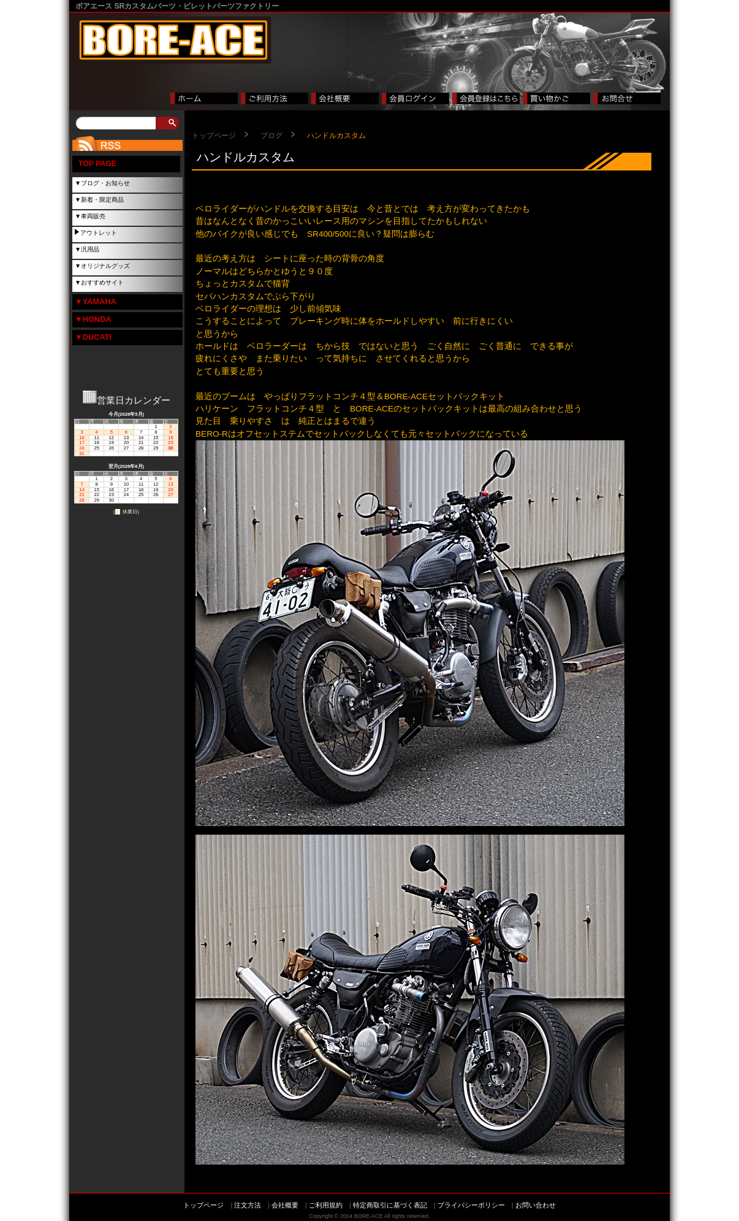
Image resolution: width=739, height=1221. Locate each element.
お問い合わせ (535, 1205)
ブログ (271, 135)
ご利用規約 (326, 1205)
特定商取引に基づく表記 (390, 1205)
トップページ (214, 135)
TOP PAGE (97, 163)
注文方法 (247, 1205)
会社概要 (284, 1205)
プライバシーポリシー (471, 1205)
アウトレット (98, 232)
